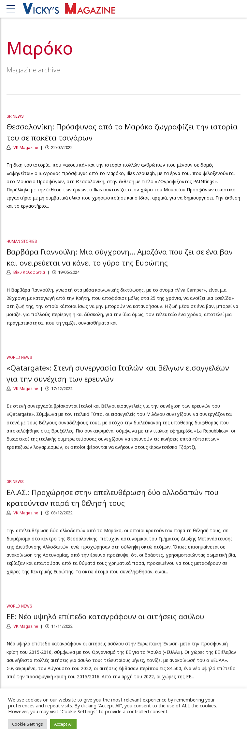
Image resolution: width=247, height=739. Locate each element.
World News (19, 362)
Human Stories (22, 246)
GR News (15, 116)
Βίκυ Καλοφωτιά (28, 276)
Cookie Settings (27, 724)
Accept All (63, 724)
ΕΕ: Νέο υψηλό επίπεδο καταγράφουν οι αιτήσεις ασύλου (105, 621)
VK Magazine (25, 147)
